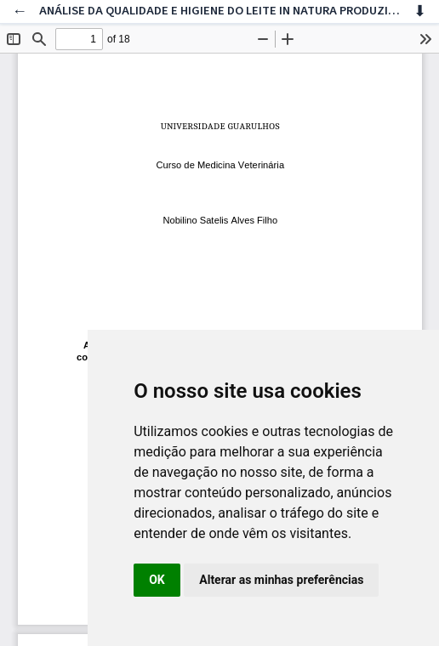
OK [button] (157, 579)
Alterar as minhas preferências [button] (281, 579)
